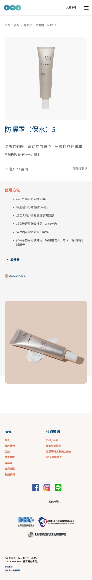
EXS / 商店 (52, 440)
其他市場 (72, 7)
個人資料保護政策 (12, 570)
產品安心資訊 (17, 276)
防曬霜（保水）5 (30, 129)
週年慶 (8, 463)
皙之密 (28, 25)
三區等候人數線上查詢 (58, 451)
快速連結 (53, 432)
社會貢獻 (10, 457)
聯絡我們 (10, 474)
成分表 (15, 260)
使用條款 (8, 567)
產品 (17, 25)
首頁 (7, 25)
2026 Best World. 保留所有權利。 (23, 561)
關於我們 (10, 445)
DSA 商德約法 (54, 457)
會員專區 (10, 468)
